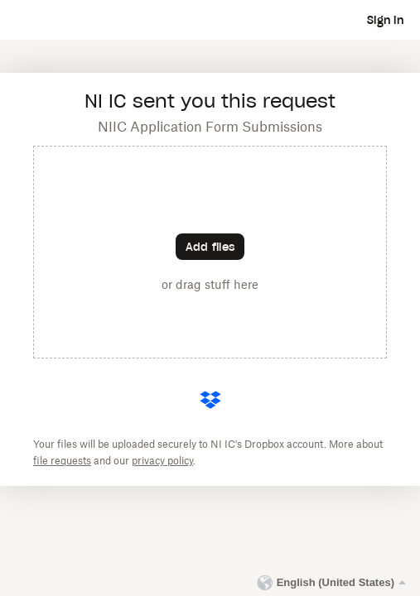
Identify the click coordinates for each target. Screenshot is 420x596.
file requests (62, 461)
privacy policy (162, 461)
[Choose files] (210, 246)
